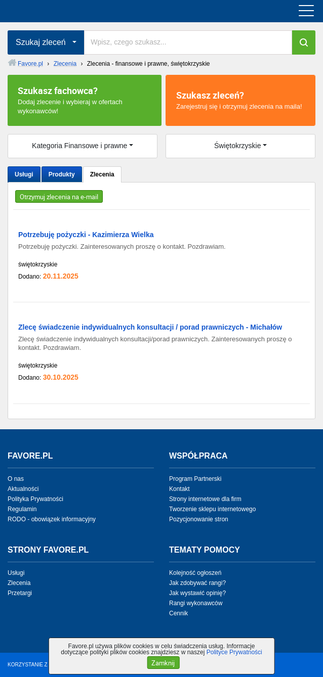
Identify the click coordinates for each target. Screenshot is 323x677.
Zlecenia (102, 174)
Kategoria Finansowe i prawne (79, 146)
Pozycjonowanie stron (198, 519)
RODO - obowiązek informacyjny (52, 519)
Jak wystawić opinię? (197, 593)
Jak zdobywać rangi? (197, 582)
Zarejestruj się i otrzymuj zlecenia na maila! (240, 99)
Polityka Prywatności (35, 499)
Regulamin (22, 509)
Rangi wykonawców (195, 603)
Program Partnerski (195, 478)
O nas (16, 478)
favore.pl (70, 11)
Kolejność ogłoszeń (195, 572)
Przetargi (20, 593)
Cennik (178, 613)
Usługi (24, 174)
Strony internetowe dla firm (205, 499)
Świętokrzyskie (237, 146)
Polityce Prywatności (234, 652)
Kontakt (179, 488)
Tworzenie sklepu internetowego (212, 509)
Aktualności (23, 488)
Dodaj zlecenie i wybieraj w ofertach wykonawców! (84, 99)
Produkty (62, 174)
